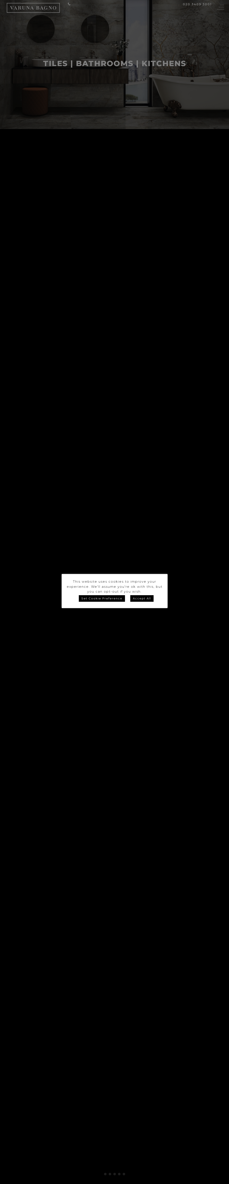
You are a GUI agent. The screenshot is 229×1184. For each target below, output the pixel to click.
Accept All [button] (142, 598)
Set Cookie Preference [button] (101, 598)
